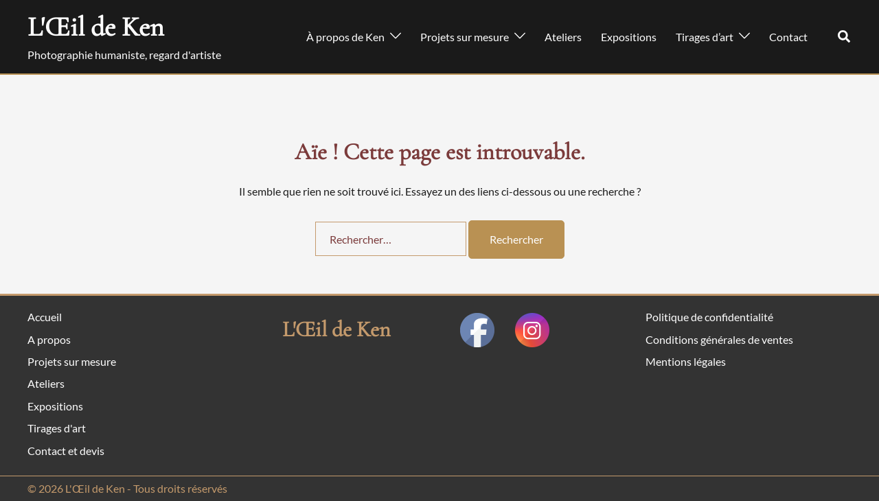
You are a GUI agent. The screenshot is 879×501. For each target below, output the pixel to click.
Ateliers (563, 36)
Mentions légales (686, 361)
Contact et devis (65, 450)
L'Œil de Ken (95, 26)
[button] (845, 37)
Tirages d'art (56, 427)
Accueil (44, 316)
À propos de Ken (345, 36)
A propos (49, 339)
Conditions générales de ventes (719, 339)
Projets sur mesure (464, 36)
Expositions (629, 36)
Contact (788, 36)
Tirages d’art (704, 36)
